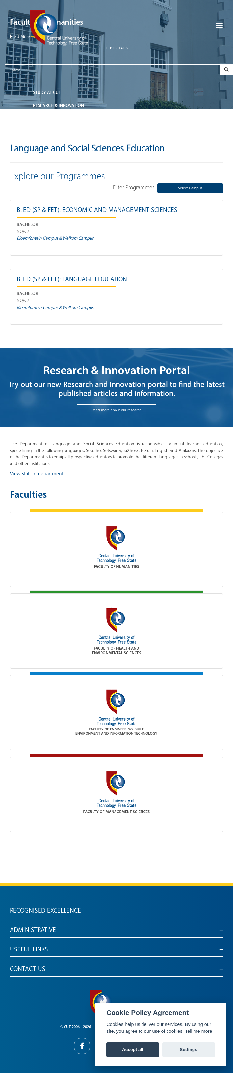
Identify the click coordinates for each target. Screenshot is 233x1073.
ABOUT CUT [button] (44, 131)
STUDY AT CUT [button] (47, 92)
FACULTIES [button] (43, 118)
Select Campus (190, 188)
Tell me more (198, 1031)
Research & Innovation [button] (58, 105)
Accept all (132, 1049)
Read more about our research (116, 410)
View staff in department (37, 474)
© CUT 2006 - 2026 (75, 1027)
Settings (188, 1049)
